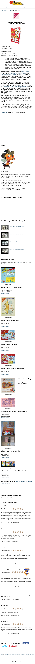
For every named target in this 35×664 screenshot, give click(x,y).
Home (1, 654)
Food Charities (16, 657)
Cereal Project (4, 10)
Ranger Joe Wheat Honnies (18, 73)
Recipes (6, 7)
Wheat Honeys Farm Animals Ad (17, 241)
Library (11, 7)
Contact (9, 654)
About (5, 654)
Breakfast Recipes (16, 654)
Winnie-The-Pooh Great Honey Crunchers (15, 86)
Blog (15, 7)
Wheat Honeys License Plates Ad (17, 249)
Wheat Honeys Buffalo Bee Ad (16, 234)
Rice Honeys (25, 71)
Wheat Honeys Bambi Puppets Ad (17, 226)
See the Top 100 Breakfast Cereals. (9, 55)
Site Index (31, 654)
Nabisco (10, 10)
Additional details (5, 293)
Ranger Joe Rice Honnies (8, 74)
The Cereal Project (22, 7)
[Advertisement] (16, 128)
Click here (4, 112)
